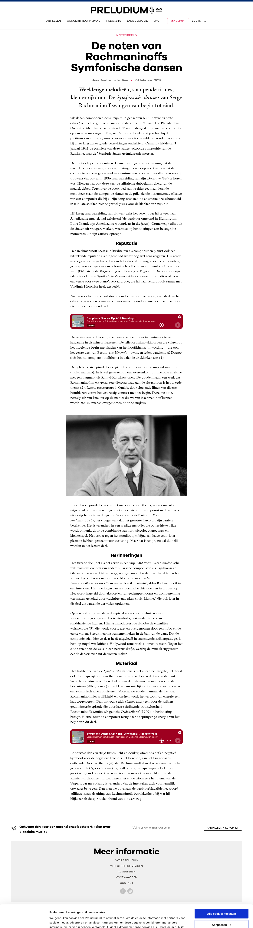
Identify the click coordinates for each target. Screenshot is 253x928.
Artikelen (53, 21)
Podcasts (113, 21)
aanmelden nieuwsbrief (223, 827)
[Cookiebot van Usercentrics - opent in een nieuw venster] (24, 920)
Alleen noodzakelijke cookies (221, 914)
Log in (196, 21)
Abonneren (178, 21)
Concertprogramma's (83, 21)
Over (157, 21)
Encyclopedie (137, 21)
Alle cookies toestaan (221, 892)
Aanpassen (222, 903)
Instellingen (57, 920)
